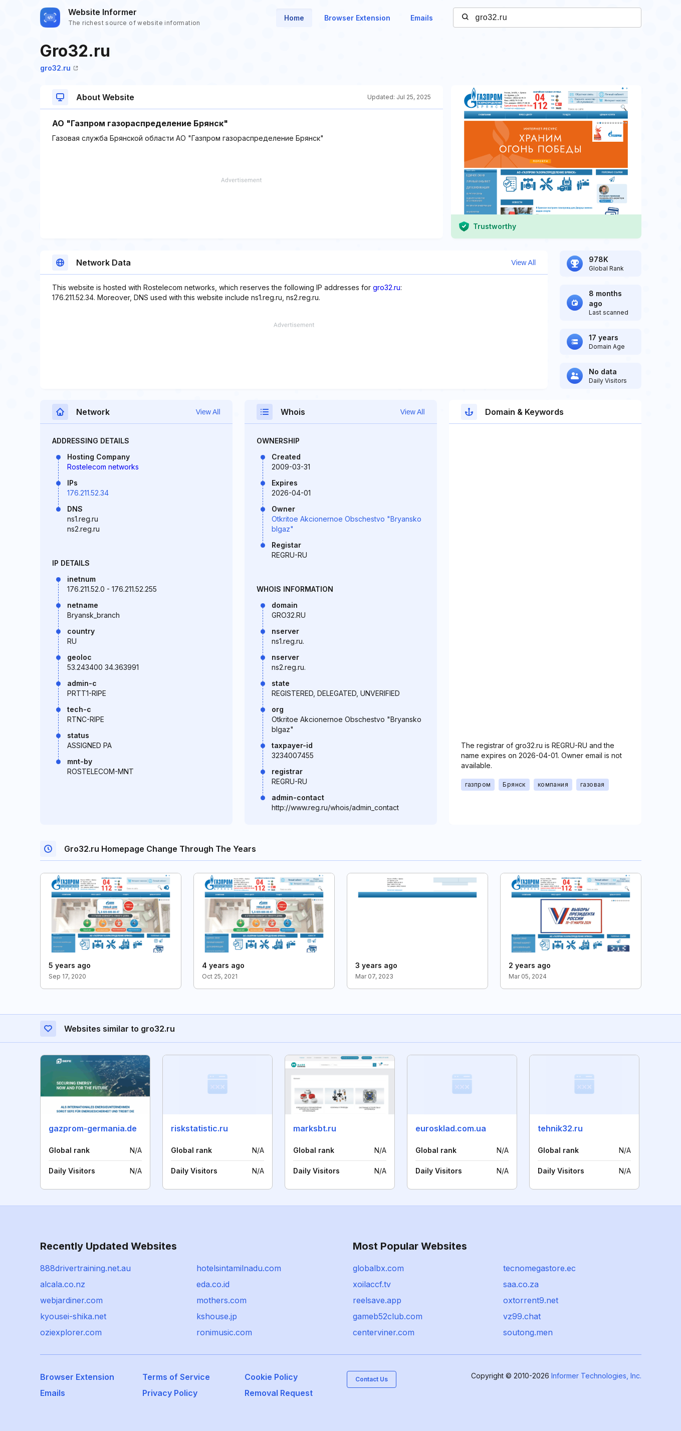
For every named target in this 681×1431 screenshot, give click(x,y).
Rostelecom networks (103, 466)
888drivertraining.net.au (85, 1268)
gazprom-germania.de (93, 1128)
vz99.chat (522, 1316)
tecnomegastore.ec (539, 1268)
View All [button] (523, 263)
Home (294, 18)
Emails (421, 18)
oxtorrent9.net (530, 1300)
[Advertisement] (241, 207)
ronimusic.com (224, 1332)
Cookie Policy (271, 1377)
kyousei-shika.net (73, 1316)
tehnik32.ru (560, 1128)
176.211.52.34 (88, 493)
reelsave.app (377, 1300)
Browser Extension (357, 18)
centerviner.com (383, 1332)
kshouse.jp (216, 1316)
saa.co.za (521, 1284)
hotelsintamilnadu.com (238, 1268)
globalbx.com (378, 1268)
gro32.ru (59, 68)
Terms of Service (176, 1377)
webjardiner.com (71, 1300)
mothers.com (221, 1300)
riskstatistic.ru (199, 1128)
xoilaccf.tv (372, 1284)
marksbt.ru (314, 1128)
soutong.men (528, 1332)
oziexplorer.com (71, 1332)
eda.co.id (213, 1284)
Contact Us (371, 1379)
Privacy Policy (169, 1393)
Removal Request (279, 1393)
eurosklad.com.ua (450, 1128)
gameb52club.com (387, 1316)
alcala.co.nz (62, 1284)
